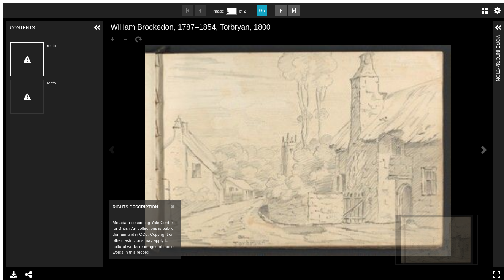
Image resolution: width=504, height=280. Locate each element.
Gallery (484, 10)
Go (262, 10)
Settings (497, 10)
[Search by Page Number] (231, 11)
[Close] (173, 206)
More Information (498, 38)
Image (218, 11)
